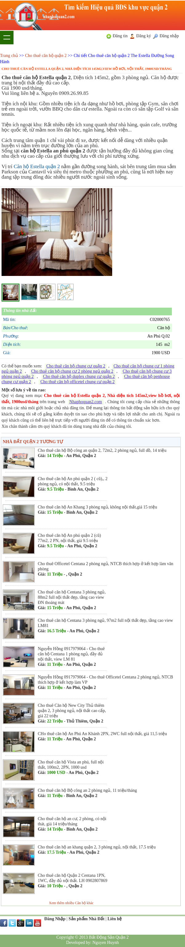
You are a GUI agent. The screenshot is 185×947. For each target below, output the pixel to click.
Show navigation (7, 37)
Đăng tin (120, 36)
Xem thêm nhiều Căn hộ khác (71, 903)
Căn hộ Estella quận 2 (37, 166)
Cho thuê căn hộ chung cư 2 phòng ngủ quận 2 (72, 371)
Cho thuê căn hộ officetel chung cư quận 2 (77, 381)
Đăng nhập (169, 36)
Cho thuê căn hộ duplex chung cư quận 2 (79, 376)
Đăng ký (143, 36)
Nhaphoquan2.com (85, 401)
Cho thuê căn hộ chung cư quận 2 (75, 366)
